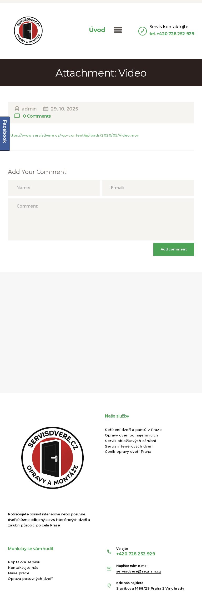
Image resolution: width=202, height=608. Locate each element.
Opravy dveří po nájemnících (131, 435)
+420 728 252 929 (135, 553)
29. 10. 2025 (64, 109)
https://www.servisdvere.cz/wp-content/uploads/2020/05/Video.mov (73, 135)
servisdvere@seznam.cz (138, 571)
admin (29, 109)
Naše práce (18, 573)
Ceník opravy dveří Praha (128, 451)
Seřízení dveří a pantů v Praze (133, 430)
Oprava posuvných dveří (30, 578)
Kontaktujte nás (23, 567)
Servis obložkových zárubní (130, 441)
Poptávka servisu (24, 562)
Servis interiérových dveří (129, 446)
